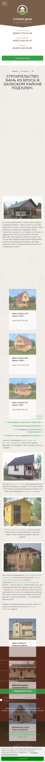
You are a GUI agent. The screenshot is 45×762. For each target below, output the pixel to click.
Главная (15, 71)
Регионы (24, 71)
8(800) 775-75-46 (22, 33)
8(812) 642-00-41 (22, 40)
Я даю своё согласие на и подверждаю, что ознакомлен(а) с (21, 700)
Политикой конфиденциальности (22, 717)
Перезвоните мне (22, 58)
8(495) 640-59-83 (22, 48)
